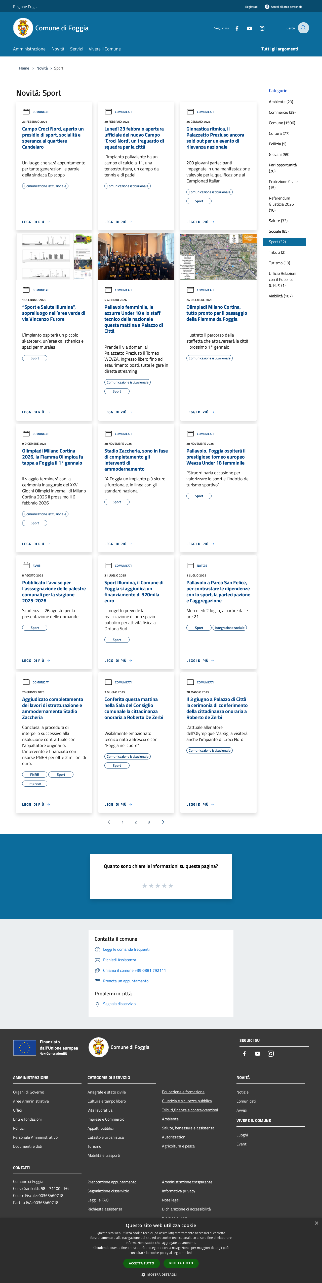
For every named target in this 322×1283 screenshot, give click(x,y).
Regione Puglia (25, 7)
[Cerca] (303, 28)
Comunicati (35, 111)
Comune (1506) (282, 123)
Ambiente (170, 1119)
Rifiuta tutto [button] (181, 1263)
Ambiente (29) (281, 102)
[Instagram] (258, 27)
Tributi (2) (277, 252)
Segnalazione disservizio (108, 1191)
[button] (161, 1274)
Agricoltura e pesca (178, 1146)
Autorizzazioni (174, 1137)
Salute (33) (278, 221)
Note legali (171, 1200)
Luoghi (242, 1135)
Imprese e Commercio (106, 1119)
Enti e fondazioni (27, 1119)
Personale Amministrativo (35, 1137)
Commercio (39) (282, 112)
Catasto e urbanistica (106, 1137)
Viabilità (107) (281, 296)
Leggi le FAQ (98, 1200)
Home (24, 68)
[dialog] (161, 1250)
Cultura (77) (279, 133)
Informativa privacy (178, 1191)
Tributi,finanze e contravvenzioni (190, 1110)
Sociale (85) (279, 231)
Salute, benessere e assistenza (188, 1128)
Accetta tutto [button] (141, 1263)
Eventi (242, 1144)
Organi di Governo (28, 1092)
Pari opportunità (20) (283, 168)
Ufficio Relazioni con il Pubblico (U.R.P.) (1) (282, 279)
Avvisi (31, 565)
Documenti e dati (27, 1146)
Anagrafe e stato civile (107, 1092)
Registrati (251, 6)
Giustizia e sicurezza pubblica (187, 1101)
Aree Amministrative (31, 1101)
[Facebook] (233, 27)
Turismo (94, 1146)
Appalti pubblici (101, 1128)
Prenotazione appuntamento (112, 1182)
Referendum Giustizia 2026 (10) (281, 204)
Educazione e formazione (183, 1092)
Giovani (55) (279, 154)
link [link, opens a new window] (189, 1253)
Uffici (17, 1110)
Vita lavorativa (100, 1110)
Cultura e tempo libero (107, 1101)
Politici (19, 1128)
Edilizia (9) (277, 144)
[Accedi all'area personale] (283, 7)
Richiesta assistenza (105, 1209)
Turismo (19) (279, 263)
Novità (42, 68)
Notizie (196, 565)
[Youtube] (245, 27)
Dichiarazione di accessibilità (186, 1209)
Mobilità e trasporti (104, 1155)
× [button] (316, 1223)
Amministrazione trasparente (187, 1182)
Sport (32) (277, 242)
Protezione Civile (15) (283, 184)
